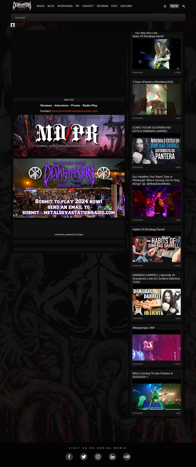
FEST (114, 6)
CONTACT (88, 6)
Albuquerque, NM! (143, 327)
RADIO (41, 6)
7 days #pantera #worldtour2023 (152, 81)
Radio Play (90, 105)
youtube (20, 18)
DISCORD (126, 6)
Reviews (47, 105)
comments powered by (69, 234)
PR (77, 6)
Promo (76, 105)
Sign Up (174, 6)
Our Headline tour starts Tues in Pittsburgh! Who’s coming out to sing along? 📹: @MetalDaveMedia (155, 180)
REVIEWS (102, 6)
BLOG (51, 6)
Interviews (62, 105)
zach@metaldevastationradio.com (75, 111)
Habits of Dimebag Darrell (148, 229)
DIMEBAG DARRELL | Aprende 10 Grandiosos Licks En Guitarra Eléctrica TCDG (156, 279)
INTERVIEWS (65, 6)
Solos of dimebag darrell (148, 36)
